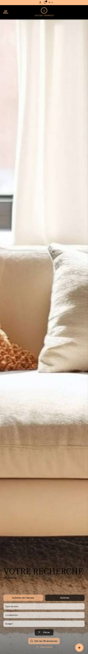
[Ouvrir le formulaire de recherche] (44, 644)
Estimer (64, 609)
